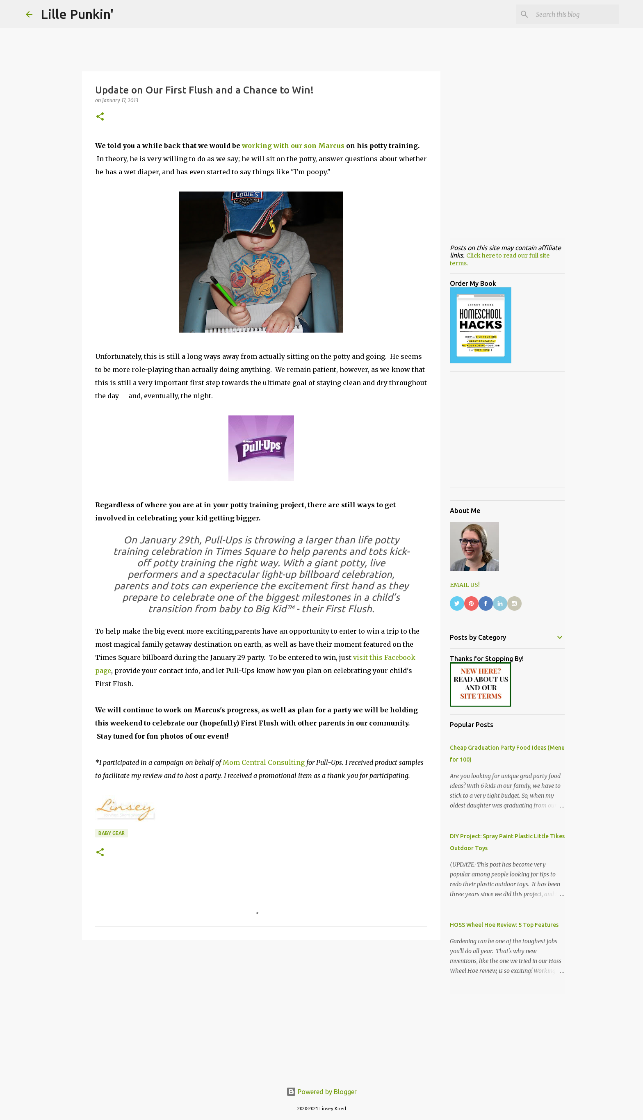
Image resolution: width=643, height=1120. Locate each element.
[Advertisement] (261, 1009)
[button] (100, 117)
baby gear (111, 833)
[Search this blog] (576, 14)
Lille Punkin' (77, 14)
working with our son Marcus (293, 145)
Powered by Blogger (321, 1091)
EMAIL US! (465, 585)
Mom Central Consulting (264, 762)
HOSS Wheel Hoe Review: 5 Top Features (504, 925)
